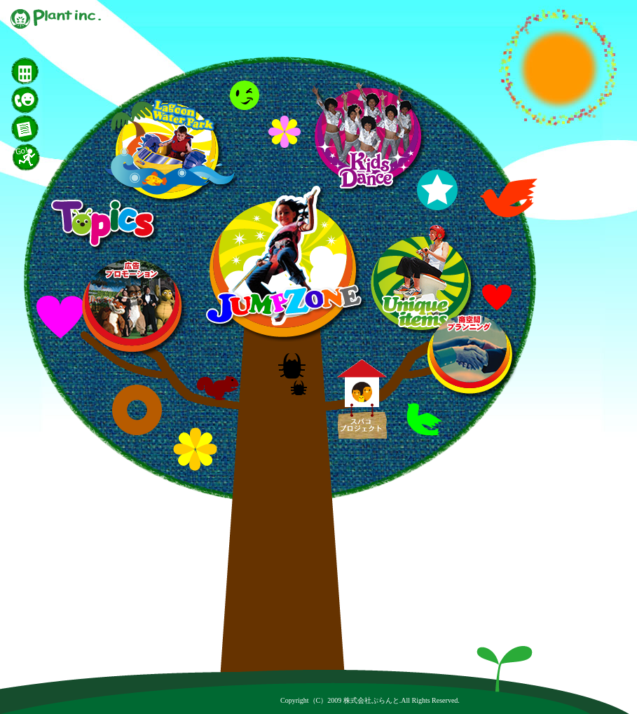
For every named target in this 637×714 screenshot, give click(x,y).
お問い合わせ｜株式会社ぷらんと (64, 99)
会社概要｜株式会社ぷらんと (64, 71)
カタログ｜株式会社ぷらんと (64, 128)
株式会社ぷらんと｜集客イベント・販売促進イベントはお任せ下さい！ (56, 19)
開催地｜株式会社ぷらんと (64, 157)
